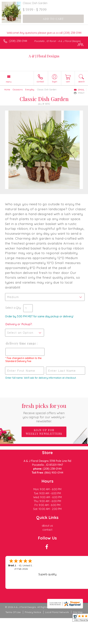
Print (79, 92)
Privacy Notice (33, 612)
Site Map (78, 612)
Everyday (29, 89)
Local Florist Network (57, 612)
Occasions (18, 89)
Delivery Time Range (21, 343)
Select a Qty (13, 307)
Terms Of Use (13, 612)
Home (7, 89)
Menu (9, 81)
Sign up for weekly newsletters (44, 431)
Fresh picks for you (44, 412)
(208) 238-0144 (18, 41)
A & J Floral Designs (44, 56)
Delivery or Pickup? (18, 324)
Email (79, 89)
